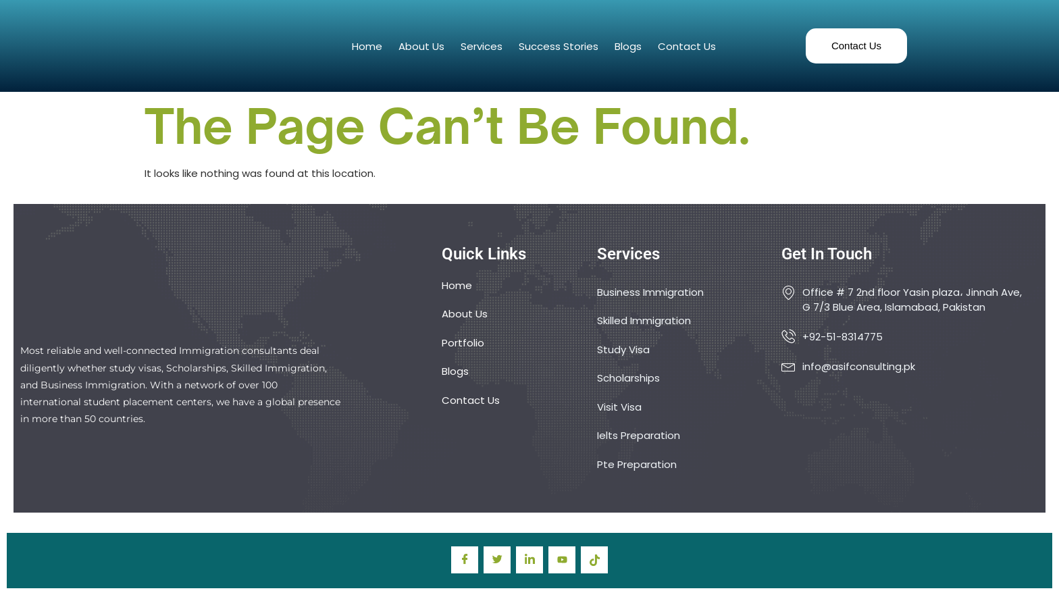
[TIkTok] (594, 559)
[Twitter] (497, 559)
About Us (421, 46)
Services (481, 46)
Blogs (628, 46)
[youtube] (561, 559)
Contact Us (687, 46)
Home (367, 46)
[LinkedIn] (529, 559)
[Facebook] (464, 559)
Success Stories (558, 46)
